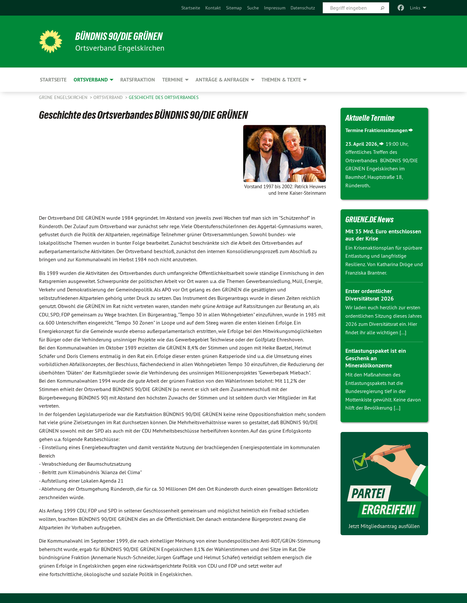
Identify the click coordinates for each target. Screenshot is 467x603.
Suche (253, 8)
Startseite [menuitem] (53, 79)
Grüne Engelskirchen (64, 97)
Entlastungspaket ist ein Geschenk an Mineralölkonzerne (375, 358)
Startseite (190, 8)
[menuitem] (190, 8)
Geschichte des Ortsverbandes (163, 97)
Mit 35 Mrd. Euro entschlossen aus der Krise (383, 235)
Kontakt (213, 8)
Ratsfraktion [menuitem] (137, 79)
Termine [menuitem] (172, 79)
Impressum (274, 8)
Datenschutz (303, 8)
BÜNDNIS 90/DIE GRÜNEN (118, 36)
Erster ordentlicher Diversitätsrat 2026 (369, 294)
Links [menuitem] (415, 8)
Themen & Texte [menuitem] (281, 79)
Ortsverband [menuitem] (91, 79)
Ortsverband (108, 97)
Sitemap (234, 8)
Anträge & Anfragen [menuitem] (222, 79)
